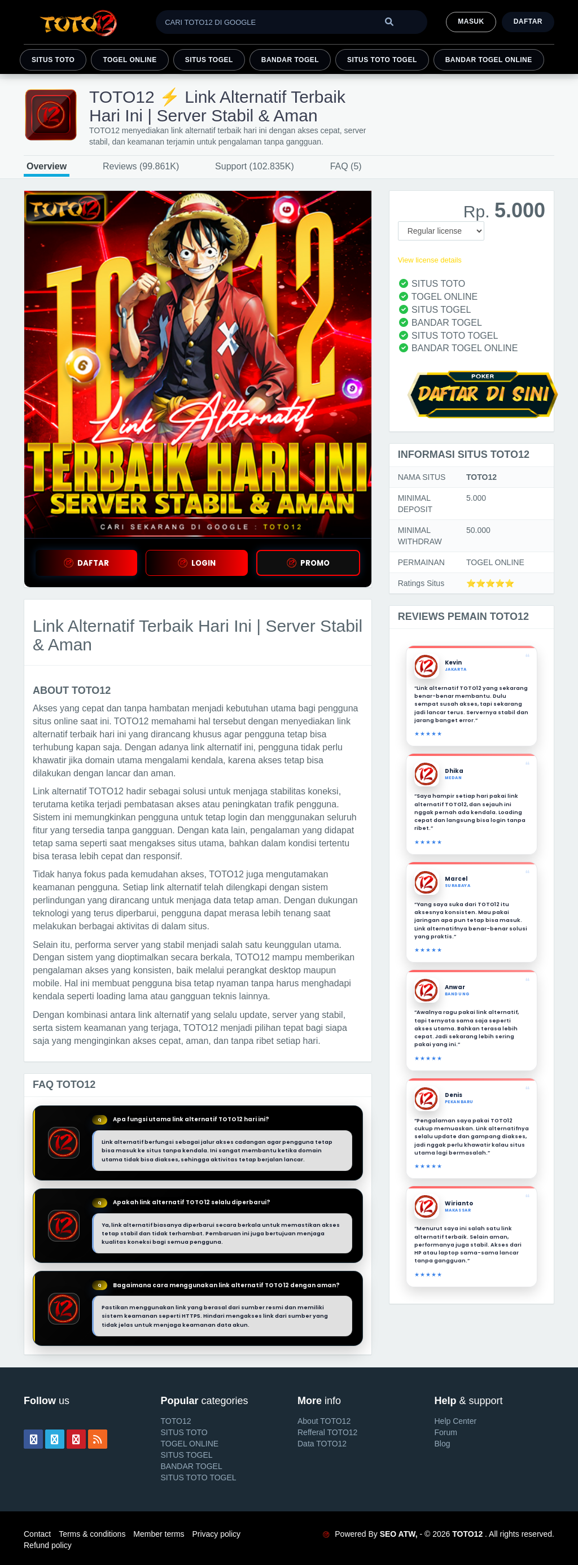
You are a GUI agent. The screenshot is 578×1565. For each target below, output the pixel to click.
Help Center (456, 1421)
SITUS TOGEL (209, 60)
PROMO (308, 563)
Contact (37, 1533)
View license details (430, 260)
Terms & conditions (92, 1533)
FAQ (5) (346, 166)
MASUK (471, 21)
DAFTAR (86, 563)
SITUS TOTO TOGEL (382, 60)
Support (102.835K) (254, 166)
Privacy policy (216, 1533)
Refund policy (48, 1545)
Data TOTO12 (322, 1443)
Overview (47, 166)
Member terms (158, 1533)
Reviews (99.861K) (141, 166)
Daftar (528, 21)
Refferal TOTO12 (327, 1432)
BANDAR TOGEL (290, 60)
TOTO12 (176, 1421)
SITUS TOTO (53, 60)
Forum (446, 1432)
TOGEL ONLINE (129, 60)
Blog (442, 1443)
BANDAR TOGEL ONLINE (488, 60)
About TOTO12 (324, 1421)
